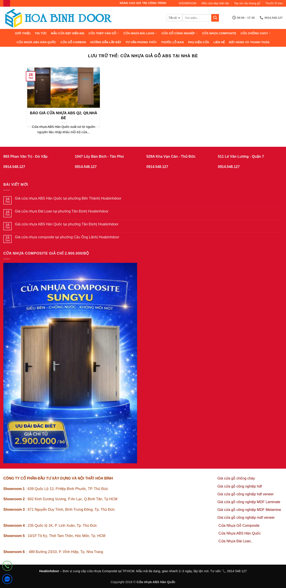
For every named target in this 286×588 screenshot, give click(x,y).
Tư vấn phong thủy (141, 42)
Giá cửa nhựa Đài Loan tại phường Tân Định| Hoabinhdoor (62, 211)
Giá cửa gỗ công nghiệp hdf (240, 486)
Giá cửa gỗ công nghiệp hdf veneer (246, 494)
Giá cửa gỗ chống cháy (236, 478)
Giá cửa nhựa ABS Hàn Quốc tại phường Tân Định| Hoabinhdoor (67, 224)
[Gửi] (215, 18)
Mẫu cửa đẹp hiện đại (215, 3)
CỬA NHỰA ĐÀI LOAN (140, 33)
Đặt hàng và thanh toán (249, 42)
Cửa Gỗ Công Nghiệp (180, 33)
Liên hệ (219, 42)
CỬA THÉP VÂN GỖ (104, 33)
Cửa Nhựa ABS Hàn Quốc (36, 42)
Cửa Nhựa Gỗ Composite (239, 525)
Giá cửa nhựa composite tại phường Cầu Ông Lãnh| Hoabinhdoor (67, 237)
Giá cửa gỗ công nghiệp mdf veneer (246, 517)
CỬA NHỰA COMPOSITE (219, 33)
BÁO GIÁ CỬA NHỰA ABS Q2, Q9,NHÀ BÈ (63, 115)
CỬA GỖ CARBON (73, 42)
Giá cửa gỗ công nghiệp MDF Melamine (249, 510)
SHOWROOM (188, 3)
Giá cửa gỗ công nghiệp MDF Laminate (249, 502)
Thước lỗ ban (274, 3)
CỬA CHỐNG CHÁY (256, 33)
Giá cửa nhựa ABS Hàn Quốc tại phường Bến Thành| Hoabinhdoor (68, 198)
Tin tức (41, 33)
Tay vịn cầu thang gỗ (247, 3)
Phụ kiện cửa (198, 42)
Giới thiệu (23, 33)
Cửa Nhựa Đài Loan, (235, 541)
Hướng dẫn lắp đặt (105, 42)
